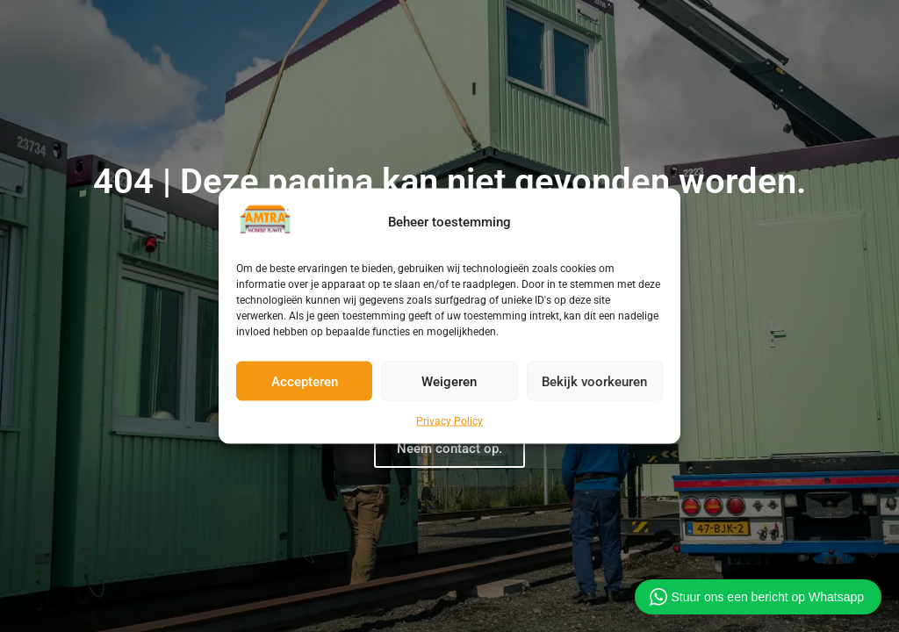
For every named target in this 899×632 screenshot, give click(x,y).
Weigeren (449, 381)
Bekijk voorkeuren (594, 381)
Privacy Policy (449, 421)
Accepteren (304, 381)
